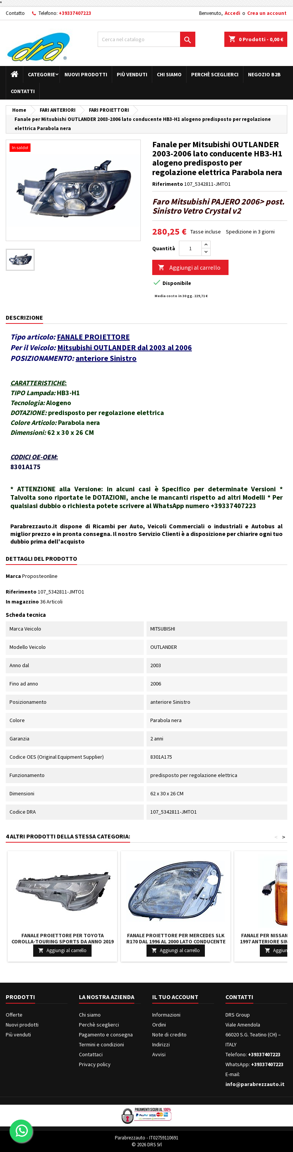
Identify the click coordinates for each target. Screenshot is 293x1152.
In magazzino (22, 601)
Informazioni (166, 1014)
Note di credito (169, 1034)
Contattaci (91, 1054)
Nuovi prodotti (85, 74)
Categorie (41, 74)
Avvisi (159, 1054)
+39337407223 (75, 13)
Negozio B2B (264, 74)
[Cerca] (146, 39)
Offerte (14, 1014)
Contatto (15, 13)
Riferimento (167, 183)
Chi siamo (169, 74)
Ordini (159, 1024)
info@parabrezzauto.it (255, 1084)
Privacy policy (95, 1064)
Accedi (232, 13)
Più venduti (132, 74)
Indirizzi (161, 1044)
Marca (13, 576)
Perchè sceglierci (214, 74)
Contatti (23, 91)
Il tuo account (175, 997)
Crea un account (267, 13)
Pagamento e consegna (106, 1034)
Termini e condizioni (101, 1044)
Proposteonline (40, 576)
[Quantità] (190, 248)
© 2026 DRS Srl (147, 1144)
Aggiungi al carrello (189, 268)
